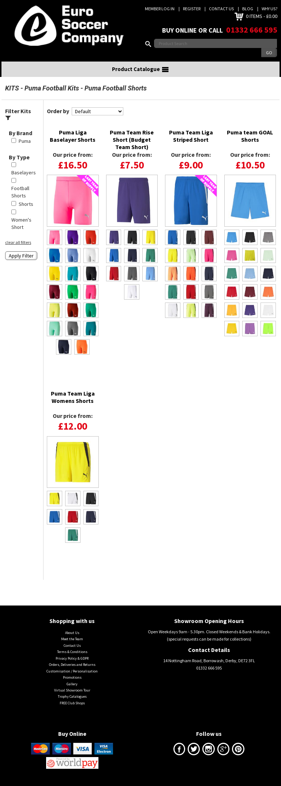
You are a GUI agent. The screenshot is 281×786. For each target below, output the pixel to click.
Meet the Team (72, 639)
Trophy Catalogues (72, 696)
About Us (72, 632)
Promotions (72, 677)
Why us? (269, 8)
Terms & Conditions (72, 651)
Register (192, 8)
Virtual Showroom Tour (72, 690)
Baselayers (23, 172)
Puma (25, 141)
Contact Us (221, 8)
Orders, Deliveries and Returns (72, 664)
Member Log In (160, 8)
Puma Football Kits (52, 88)
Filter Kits (18, 114)
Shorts (26, 204)
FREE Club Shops (72, 703)
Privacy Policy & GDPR (72, 658)
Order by (58, 111)
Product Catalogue (140, 69)
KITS (12, 88)
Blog (247, 8)
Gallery (72, 684)
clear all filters (18, 242)
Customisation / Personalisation (72, 671)
